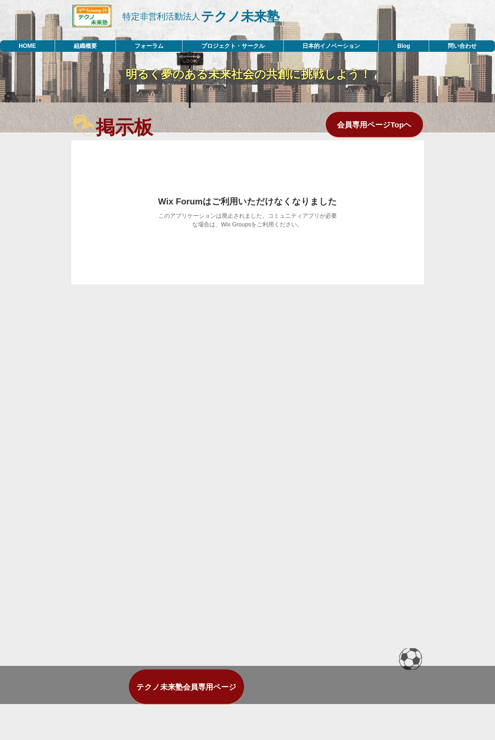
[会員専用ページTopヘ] (374, 124)
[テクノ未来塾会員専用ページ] (186, 686)
